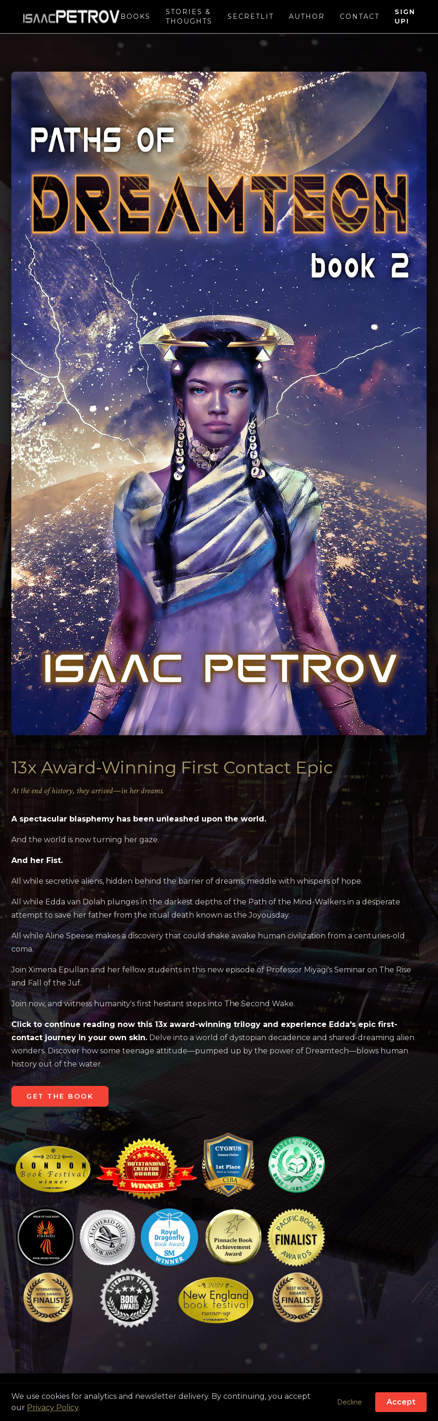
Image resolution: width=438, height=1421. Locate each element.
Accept (401, 1401)
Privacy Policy (52, 1407)
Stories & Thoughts (189, 16)
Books (135, 16)
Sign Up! (405, 16)
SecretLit (250, 16)
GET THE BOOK (59, 1096)
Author (307, 16)
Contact (359, 16)
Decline (349, 1402)
